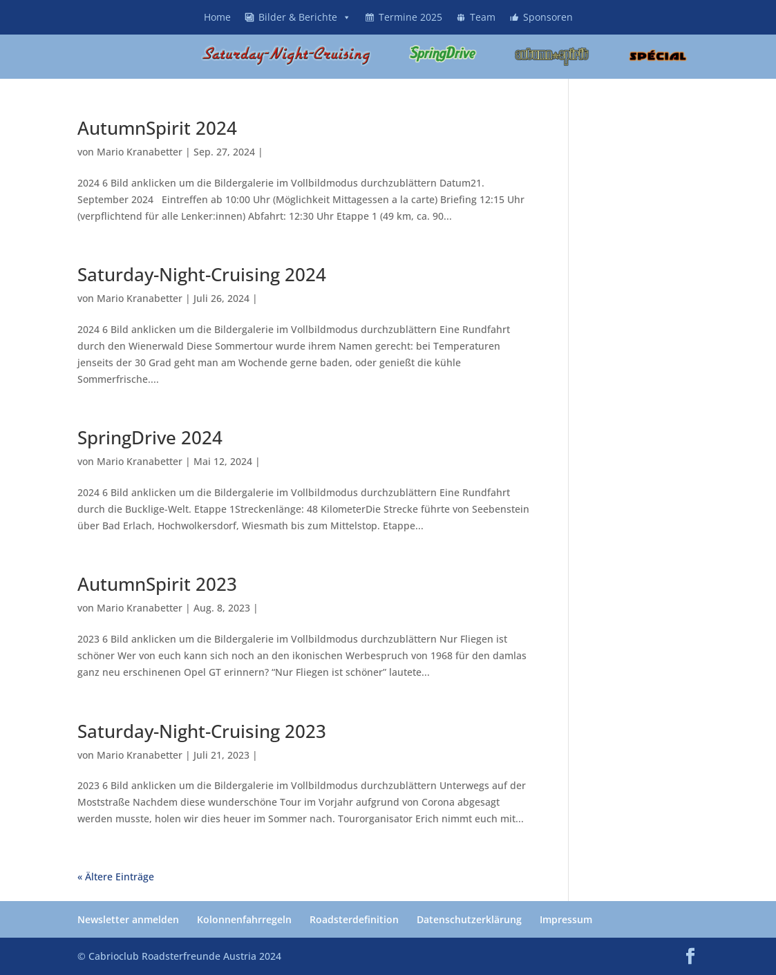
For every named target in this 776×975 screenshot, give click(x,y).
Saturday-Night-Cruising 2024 (201, 274)
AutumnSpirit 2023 (157, 583)
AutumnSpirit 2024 (157, 127)
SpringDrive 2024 (150, 437)
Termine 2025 (410, 16)
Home (217, 16)
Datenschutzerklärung (469, 919)
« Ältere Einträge (115, 876)
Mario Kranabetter (139, 151)
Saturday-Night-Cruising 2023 (201, 731)
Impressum (566, 919)
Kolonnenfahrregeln (244, 919)
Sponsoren (548, 16)
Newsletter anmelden (128, 919)
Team (482, 16)
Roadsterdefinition (354, 919)
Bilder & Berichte (304, 16)
